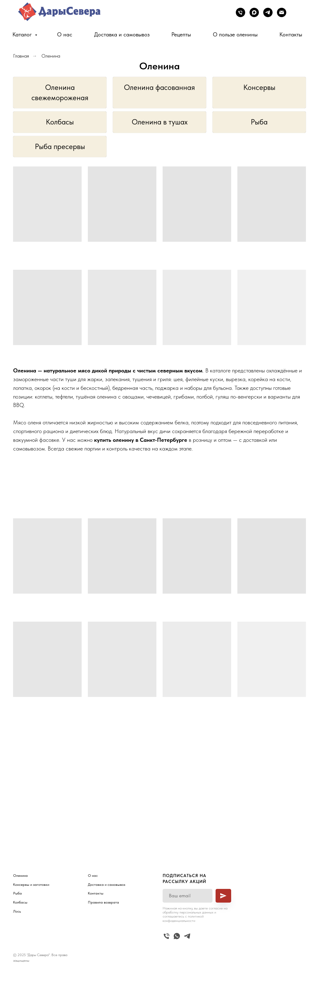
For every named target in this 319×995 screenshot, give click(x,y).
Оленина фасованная (159, 87)
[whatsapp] (177, 936)
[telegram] (268, 12)
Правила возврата (103, 902)
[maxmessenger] (254, 12)
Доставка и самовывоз (122, 34)
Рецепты (181, 34)
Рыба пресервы (60, 146)
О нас (64, 34)
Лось (17, 911)
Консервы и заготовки (31, 884)
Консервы (259, 87)
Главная (21, 56)
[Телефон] (240, 12)
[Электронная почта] (281, 12)
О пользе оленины (235, 34)
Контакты (290, 34)
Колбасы (60, 121)
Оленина (50, 56)
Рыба (259, 121)
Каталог (22, 34)
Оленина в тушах (160, 121)
